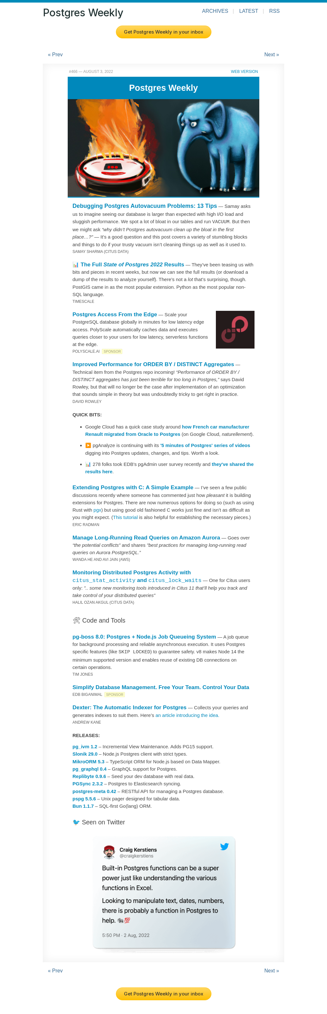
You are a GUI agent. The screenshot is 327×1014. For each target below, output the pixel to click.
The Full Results (132, 264)
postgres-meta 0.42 (94, 790)
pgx (97, 509)
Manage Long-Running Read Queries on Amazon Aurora (146, 537)
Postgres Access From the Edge (114, 313)
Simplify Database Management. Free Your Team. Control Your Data (160, 686)
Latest (248, 11)
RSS (274, 11)
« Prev (55, 54)
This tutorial (125, 516)
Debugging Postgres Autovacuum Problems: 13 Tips (144, 206)
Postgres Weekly (83, 12)
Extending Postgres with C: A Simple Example (133, 486)
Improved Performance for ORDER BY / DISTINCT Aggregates (153, 363)
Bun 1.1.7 (83, 804)
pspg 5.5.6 (84, 797)
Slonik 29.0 (84, 752)
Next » (271, 54)
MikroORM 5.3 (88, 760)
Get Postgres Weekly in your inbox (163, 32)
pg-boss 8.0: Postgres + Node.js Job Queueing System (144, 636)
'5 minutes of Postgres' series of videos (205, 444)
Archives (215, 11)
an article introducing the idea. (187, 714)
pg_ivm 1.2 (84, 745)
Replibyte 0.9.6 (89, 775)
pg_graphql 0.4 (89, 767)
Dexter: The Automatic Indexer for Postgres (129, 706)
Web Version (244, 71)
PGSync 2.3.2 (87, 782)
